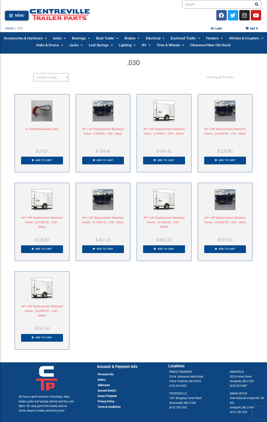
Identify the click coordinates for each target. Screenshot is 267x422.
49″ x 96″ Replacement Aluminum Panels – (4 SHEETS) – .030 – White (42, 311)
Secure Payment (107, 396)
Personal (103, 374)
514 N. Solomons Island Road (186, 376)
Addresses (104, 385)
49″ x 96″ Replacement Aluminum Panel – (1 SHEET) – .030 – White (164, 131)
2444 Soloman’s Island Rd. (245, 398)
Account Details (107, 390)
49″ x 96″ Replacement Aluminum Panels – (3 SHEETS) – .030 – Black (103, 220)
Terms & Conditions (109, 406)
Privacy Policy (106, 401)
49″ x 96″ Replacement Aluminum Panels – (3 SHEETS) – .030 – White (164, 222)
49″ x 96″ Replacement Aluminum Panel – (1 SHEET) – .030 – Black (103, 131)
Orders (102, 379)
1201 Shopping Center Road (185, 398)
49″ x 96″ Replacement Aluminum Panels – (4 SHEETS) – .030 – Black (225, 220)
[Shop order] (51, 77)
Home (9, 28)
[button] (17, 15)
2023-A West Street (241, 376)
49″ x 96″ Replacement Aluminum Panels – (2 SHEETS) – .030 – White (42, 222)
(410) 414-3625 (178, 385)
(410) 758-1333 (178, 407)
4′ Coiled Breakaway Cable (42, 129)
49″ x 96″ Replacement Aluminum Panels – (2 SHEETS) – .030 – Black (225, 131)
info (111, 374)
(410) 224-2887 (238, 385)
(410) (233, 412)
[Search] (257, 4)
